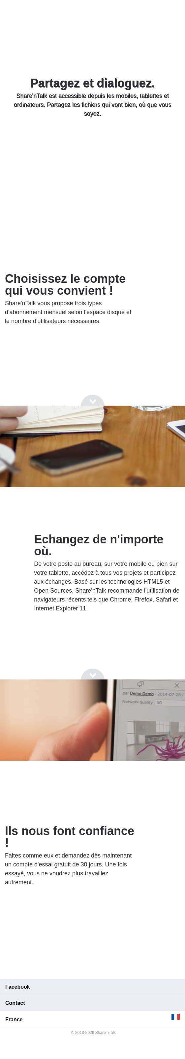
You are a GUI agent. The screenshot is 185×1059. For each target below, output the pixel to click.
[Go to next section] (93, 139)
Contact (15, 1003)
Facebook (17, 987)
